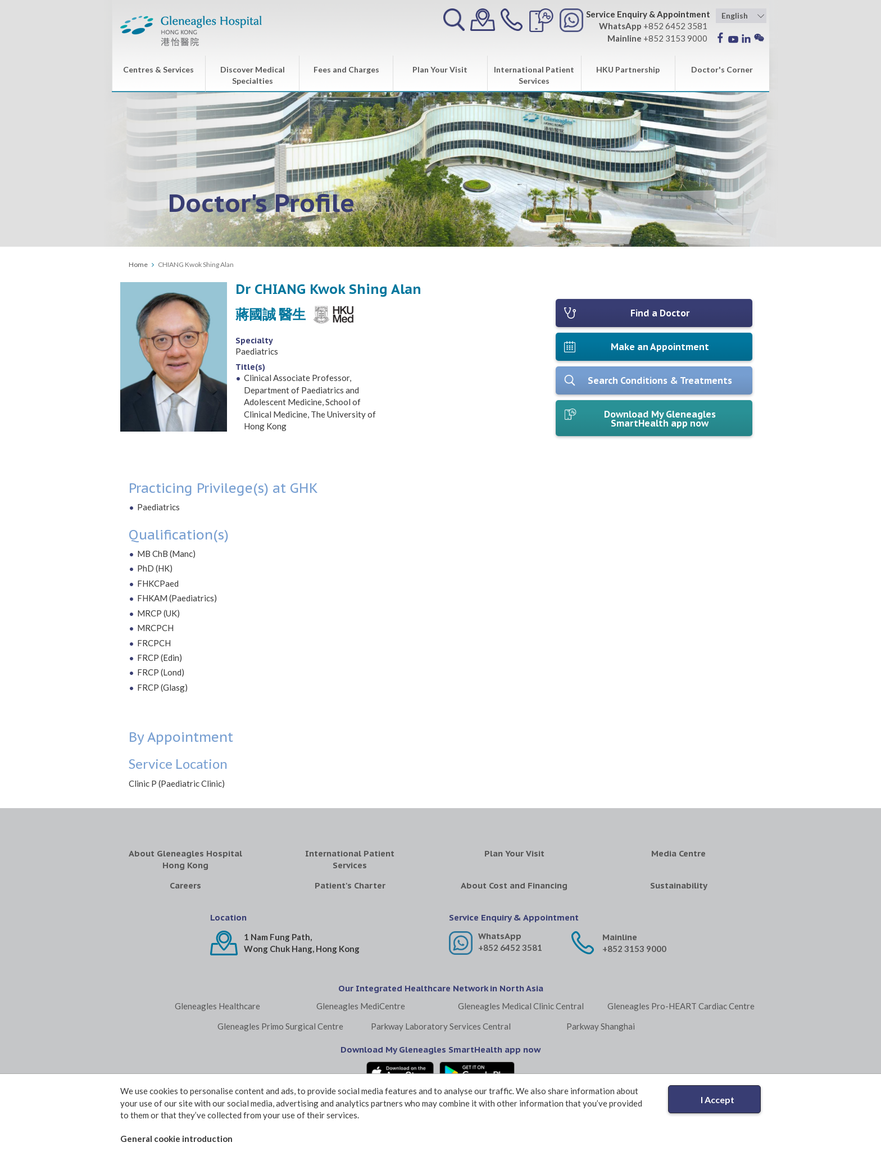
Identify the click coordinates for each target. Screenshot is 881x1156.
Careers (185, 885)
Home (138, 264)
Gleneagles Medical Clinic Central (521, 1006)
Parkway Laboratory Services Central (441, 1026)
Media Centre (678, 853)
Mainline (619, 937)
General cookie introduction (176, 1139)
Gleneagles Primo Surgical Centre (280, 1026)
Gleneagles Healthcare (217, 1006)
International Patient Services (534, 75)
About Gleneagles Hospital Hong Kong (185, 859)
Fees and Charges (346, 69)
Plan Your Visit (439, 69)
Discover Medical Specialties (252, 75)
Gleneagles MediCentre (360, 1006)
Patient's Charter (350, 885)
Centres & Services (158, 69)
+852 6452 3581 (510, 947)
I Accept (717, 1099)
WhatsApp (499, 936)
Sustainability (678, 885)
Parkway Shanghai (600, 1026)
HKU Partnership (628, 69)
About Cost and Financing (514, 885)
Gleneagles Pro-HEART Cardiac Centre (681, 1006)
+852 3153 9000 (634, 949)
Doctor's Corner (722, 69)
